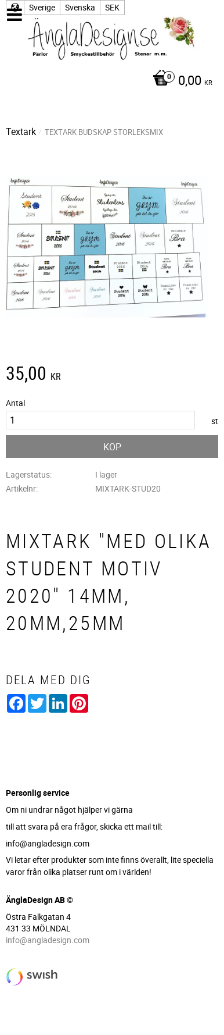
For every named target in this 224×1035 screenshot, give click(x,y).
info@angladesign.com (47, 939)
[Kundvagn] (109, 81)
